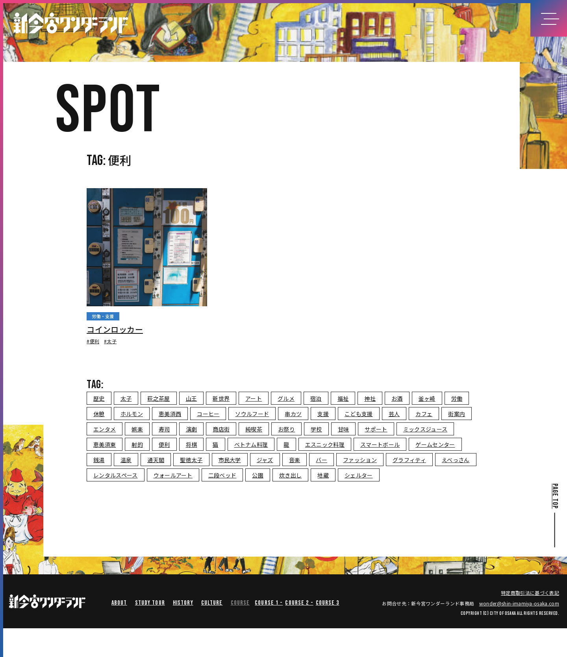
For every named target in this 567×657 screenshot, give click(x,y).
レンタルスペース (115, 475)
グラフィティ (409, 460)
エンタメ (104, 429)
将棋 (191, 444)
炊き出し (290, 475)
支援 (323, 414)
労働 (457, 398)
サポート (376, 429)
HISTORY (183, 603)
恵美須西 (170, 414)
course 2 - (299, 603)
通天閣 (155, 460)
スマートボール (380, 444)
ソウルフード (252, 414)
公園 (257, 475)
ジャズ (265, 460)
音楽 (294, 460)
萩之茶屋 (158, 398)
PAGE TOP (554, 496)
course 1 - (269, 603)
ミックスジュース (425, 429)
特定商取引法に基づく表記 (530, 592)
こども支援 (359, 414)
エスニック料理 (325, 444)
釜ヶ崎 (427, 398)
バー (321, 460)
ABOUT (119, 603)
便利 (164, 444)
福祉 (343, 398)
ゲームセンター (435, 444)
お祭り (286, 429)
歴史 (99, 398)
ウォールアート (173, 475)
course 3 (327, 603)
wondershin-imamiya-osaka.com (519, 603)
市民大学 (230, 460)
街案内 (456, 414)
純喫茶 (253, 429)
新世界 (221, 398)
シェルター (359, 475)
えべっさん (456, 460)
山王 (191, 398)
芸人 (394, 414)
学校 (316, 429)
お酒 (397, 398)
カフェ (423, 414)
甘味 (343, 429)
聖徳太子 (191, 460)
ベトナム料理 (251, 444)
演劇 (191, 429)
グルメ (286, 398)
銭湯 (99, 460)
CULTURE (212, 603)
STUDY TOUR (150, 603)
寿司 (164, 429)
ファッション (360, 460)
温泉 (126, 460)
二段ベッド (222, 475)
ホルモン (131, 414)
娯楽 (137, 429)
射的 (137, 444)
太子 (126, 398)
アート (253, 398)
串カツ (293, 414)
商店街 (221, 429)
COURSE (240, 603)
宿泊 (316, 398)
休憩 (99, 414)
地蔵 (323, 475)
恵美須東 (104, 444)
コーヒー (208, 414)
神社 (370, 398)
